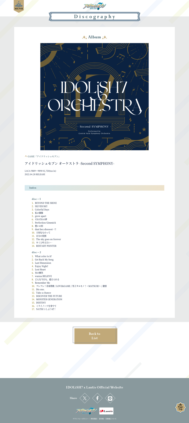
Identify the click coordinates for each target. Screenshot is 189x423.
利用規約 (94, 419)
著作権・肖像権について (107, 419)
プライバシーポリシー (81, 419)
